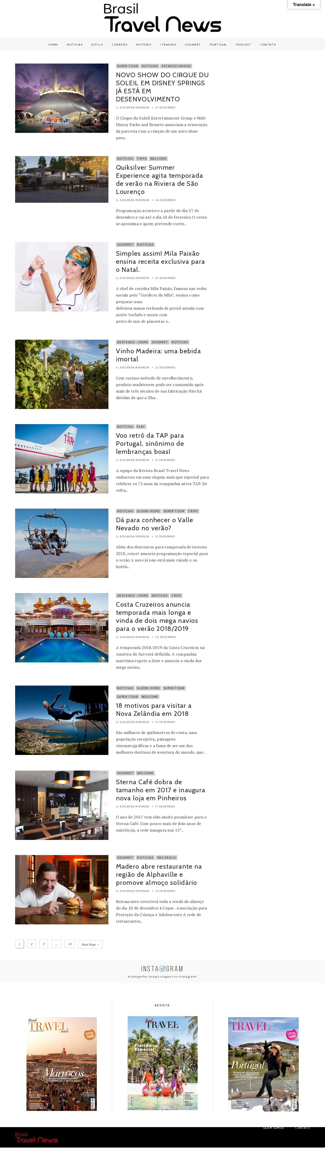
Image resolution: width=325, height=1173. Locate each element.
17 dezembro (165, 806)
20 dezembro (165, 637)
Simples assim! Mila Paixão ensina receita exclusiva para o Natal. (160, 261)
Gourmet (193, 44)
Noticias (75, 44)
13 (70, 944)
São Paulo (166, 857)
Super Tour (127, 66)
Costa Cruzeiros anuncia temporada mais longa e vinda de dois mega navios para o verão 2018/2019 (157, 616)
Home (53, 44)
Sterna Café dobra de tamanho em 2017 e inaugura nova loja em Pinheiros (160, 790)
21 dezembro (165, 460)
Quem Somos (273, 1127)
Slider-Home (148, 511)
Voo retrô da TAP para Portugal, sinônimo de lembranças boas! (150, 443)
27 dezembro (165, 107)
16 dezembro (165, 891)
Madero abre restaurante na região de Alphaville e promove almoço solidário (159, 874)
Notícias (150, 66)
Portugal (218, 44)
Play (141, 426)
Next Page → (91, 944)
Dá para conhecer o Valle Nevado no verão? (154, 524)
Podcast (244, 44)
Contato (268, 44)
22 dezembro (165, 367)
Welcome (158, 158)
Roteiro (144, 44)
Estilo (97, 44)
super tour (127, 696)
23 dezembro (165, 278)
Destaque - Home (132, 342)
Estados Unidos (176, 66)
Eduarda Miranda (135, 107)
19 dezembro (165, 722)
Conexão (120, 44)
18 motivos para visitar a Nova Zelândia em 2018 (154, 709)
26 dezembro (165, 200)
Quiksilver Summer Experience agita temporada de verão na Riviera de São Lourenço (159, 179)
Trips (141, 158)
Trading (169, 44)
